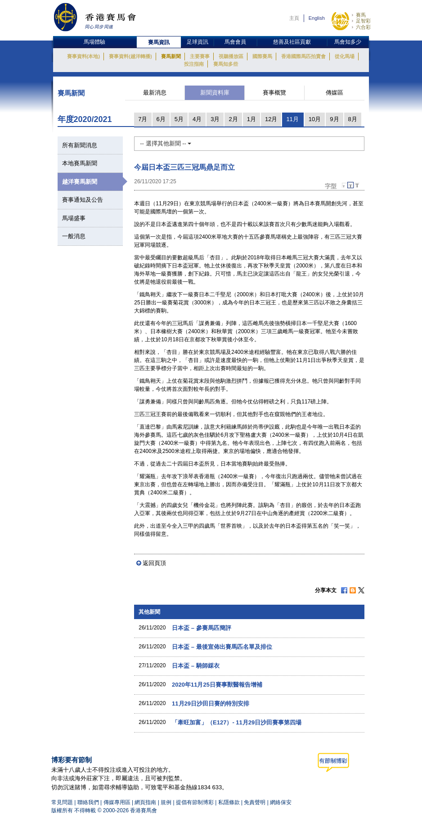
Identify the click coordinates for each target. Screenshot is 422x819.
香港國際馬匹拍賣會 (303, 56)
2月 (233, 119)
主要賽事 (200, 56)
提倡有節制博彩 (195, 802)
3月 (215, 119)
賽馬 (361, 15)
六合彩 (363, 27)
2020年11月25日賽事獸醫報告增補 (217, 684)
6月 (161, 119)
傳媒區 (334, 92)
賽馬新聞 (171, 56)
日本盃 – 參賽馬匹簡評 (201, 627)
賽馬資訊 (159, 42)
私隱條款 (229, 802)
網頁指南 (145, 802)
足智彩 (363, 20)
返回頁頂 (154, 563)
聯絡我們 (88, 802)
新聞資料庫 (214, 92)
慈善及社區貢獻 (292, 42)
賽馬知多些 (225, 64)
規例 (167, 802)
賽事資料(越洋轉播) (130, 56)
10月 (315, 119)
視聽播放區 (231, 56)
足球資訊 (197, 42)
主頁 (294, 18)
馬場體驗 (94, 42)
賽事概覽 (274, 92)
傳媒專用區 (116, 802)
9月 (334, 119)
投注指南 (194, 64)
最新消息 (154, 92)
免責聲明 (254, 802)
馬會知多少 (347, 42)
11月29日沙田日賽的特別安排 (210, 703)
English (317, 18)
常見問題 (62, 802)
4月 (197, 119)
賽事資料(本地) (83, 56)
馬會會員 (235, 42)
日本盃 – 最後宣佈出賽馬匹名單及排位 (222, 646)
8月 (352, 119)
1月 (251, 119)
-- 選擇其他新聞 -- (165, 143)
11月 (292, 119)
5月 (179, 119)
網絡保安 (281, 802)
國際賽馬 (262, 56)
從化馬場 (345, 56)
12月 (271, 119)
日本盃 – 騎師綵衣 (195, 665)
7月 (142, 119)
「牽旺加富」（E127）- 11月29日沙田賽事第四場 (236, 722)
